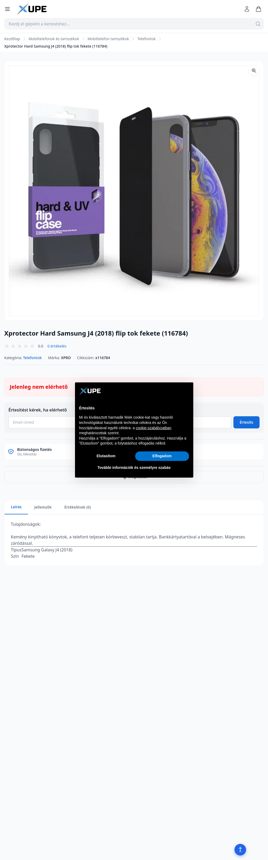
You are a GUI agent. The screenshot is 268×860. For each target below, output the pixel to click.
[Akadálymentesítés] (235, 847)
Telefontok (146, 38)
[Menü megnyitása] (7, 9)
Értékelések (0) (77, 507)
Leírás (16, 506)
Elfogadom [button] (161, 456)
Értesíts (246, 422)
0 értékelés (57, 346)
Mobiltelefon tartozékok (108, 38)
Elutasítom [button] (106, 456)
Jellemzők (43, 507)
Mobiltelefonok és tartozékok (54, 38)
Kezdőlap (12, 38)
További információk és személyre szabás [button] (134, 467)
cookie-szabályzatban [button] (153, 428)
